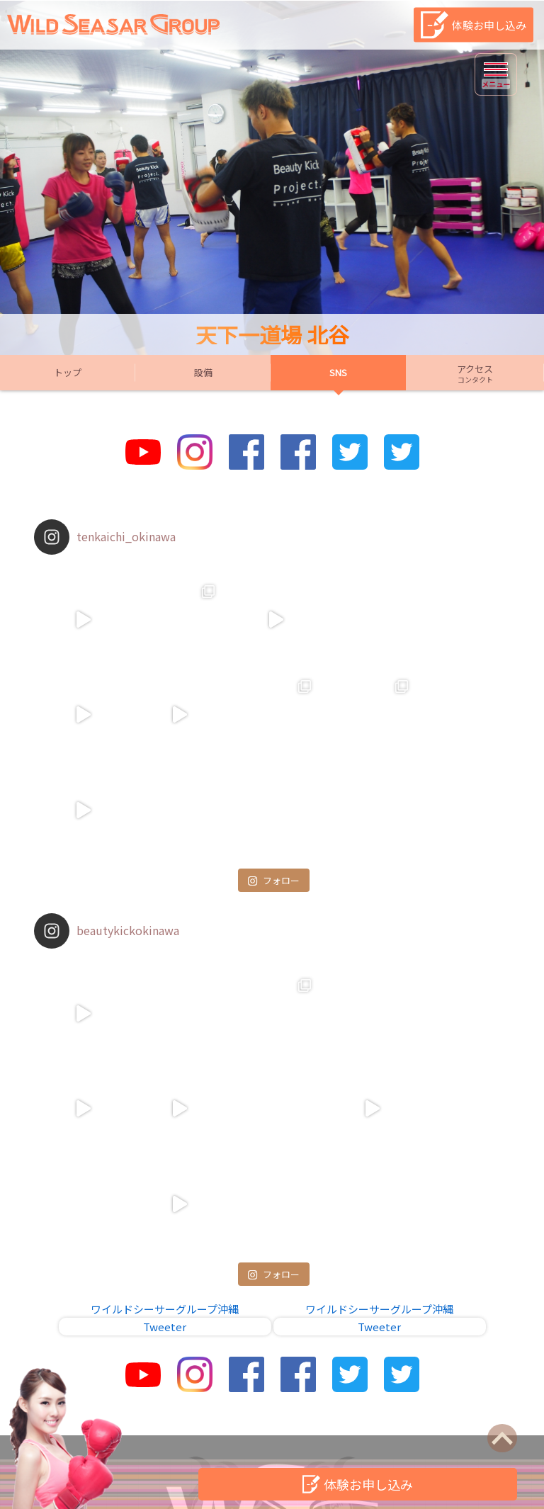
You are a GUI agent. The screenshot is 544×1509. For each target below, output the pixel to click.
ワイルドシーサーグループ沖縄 (165, 1119)
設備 (203, 372)
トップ (67, 372)
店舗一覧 (261, 1415)
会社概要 (428, 1415)
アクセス (475, 373)
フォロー (273, 784)
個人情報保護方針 (344, 1415)
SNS (338, 372)
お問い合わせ (188, 1415)
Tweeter (164, 1136)
